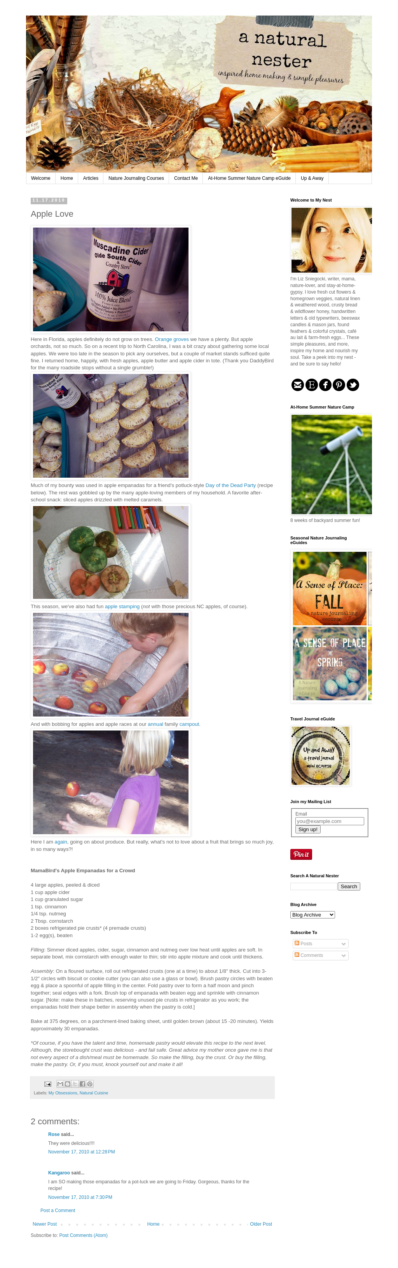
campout (189, 724)
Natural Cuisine (94, 1093)
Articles (90, 178)
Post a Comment (57, 1210)
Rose (53, 1134)
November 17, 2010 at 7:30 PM (80, 1197)
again (61, 842)
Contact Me (186, 178)
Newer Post (45, 1224)
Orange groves (172, 339)
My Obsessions (63, 1093)
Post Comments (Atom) (83, 1235)
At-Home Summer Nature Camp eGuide (249, 178)
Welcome (41, 178)
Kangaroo (59, 1173)
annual (156, 724)
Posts (303, 943)
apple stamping (123, 606)
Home (67, 178)
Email (301, 814)
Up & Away (312, 178)
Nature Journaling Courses (136, 178)
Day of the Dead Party (231, 485)
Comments (309, 955)
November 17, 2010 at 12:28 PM (81, 1152)
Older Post (261, 1224)
